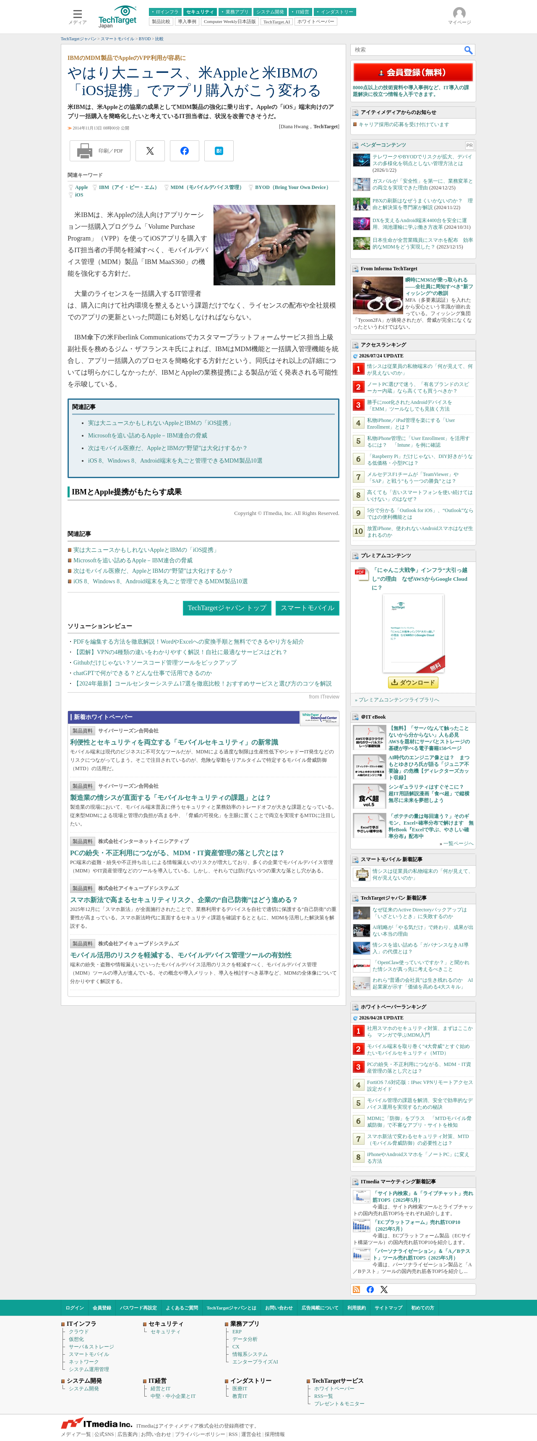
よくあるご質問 (182, 1307)
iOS (79, 195)
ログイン (74, 1307)
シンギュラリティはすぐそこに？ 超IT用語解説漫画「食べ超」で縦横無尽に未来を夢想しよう (428, 793)
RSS (356, 1289)
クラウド (79, 1332)
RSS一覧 (323, 1396)
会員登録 (102, 1307)
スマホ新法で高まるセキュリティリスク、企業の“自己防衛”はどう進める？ (184, 899)
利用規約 (356, 1307)
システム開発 (84, 1389)
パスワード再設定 (138, 1307)
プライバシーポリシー (200, 1434)
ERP (237, 1332)
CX (236, 1347)
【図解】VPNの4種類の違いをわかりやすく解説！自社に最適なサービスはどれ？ (180, 652)
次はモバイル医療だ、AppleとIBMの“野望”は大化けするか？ (168, 448)
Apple (81, 187)
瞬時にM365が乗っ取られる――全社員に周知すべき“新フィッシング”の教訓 (439, 286)
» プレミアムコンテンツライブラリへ (397, 700)
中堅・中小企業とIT (173, 1396)
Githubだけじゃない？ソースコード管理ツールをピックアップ (155, 663)
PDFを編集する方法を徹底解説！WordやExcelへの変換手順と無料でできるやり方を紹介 (188, 642)
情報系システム (250, 1354)
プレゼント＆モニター (339, 1404)
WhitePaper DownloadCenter (319, 718)
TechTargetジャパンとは (232, 1307)
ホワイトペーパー (334, 1389)
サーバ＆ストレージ (91, 1347)
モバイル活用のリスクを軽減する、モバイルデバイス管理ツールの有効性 (181, 955)
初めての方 (422, 1307)
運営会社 (251, 1434)
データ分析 (245, 1339)
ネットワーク (84, 1362)
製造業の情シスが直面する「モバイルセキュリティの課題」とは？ (170, 797)
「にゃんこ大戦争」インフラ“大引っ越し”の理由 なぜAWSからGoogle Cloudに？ (419, 579)
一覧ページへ (458, 843)
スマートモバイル (307, 607)
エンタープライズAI (255, 1362)
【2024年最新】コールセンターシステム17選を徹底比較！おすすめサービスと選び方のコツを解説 (202, 683)
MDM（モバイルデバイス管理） (207, 187)
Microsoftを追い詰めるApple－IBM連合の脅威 (147, 435)
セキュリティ (166, 1332)
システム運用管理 (89, 1369)
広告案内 (127, 1434)
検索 (469, 50)
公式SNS (104, 1434)
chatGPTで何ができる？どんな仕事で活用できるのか (142, 673)
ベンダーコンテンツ (383, 145)
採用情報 (275, 1434)
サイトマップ (388, 1307)
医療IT (239, 1389)
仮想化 (76, 1339)
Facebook (370, 1289)
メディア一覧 (76, 1434)
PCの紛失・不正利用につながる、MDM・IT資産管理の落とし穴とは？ (177, 852)
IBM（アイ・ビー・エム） (129, 187)
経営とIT (160, 1389)
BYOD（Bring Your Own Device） (293, 187)
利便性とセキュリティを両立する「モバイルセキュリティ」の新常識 (174, 742)
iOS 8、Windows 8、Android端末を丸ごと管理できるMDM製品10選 (175, 461)
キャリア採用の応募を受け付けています (404, 124)
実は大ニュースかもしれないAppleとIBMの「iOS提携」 (161, 423)
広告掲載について (320, 1307)
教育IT (239, 1396)
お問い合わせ (279, 1307)
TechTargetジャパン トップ (227, 607)
